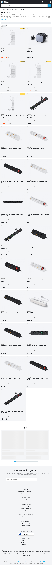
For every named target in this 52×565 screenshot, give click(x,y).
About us (26, 502)
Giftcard (26, 510)
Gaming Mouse (26, 517)
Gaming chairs (26, 523)
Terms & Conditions (26, 493)
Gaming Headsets (26, 525)
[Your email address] (21, 479)
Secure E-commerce (26, 508)
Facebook (23, 540)
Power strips (22, 9)
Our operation (21, 561)
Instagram (23, 544)
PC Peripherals (7, 9)
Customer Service (26, 489)
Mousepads (26, 527)
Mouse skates (26, 519)
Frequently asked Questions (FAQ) (26, 491)
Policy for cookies (35, 561)
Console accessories (26, 521)
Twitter (22, 542)
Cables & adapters (15, 9)
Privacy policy (26, 506)
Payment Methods (26, 504)
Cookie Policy (26, 499)
